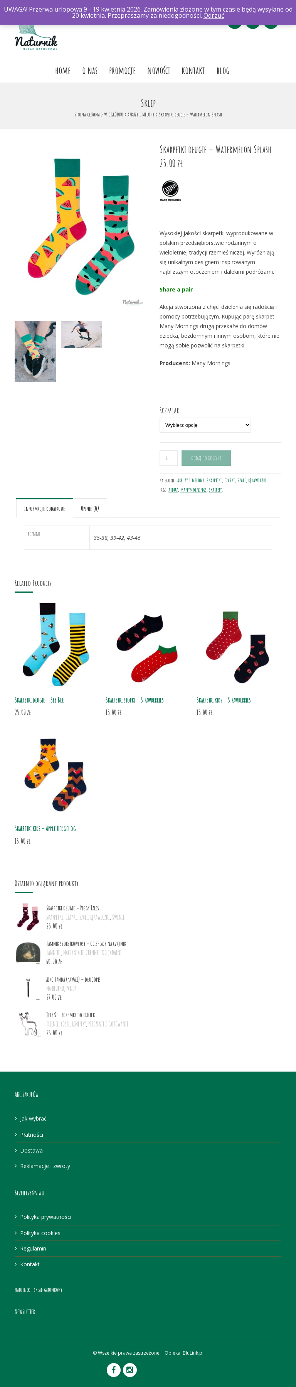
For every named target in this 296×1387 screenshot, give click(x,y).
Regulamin (33, 1248)
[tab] (44, 507)
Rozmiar (169, 410)
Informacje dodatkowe (44, 508)
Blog (223, 70)
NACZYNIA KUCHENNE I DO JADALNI (92, 953)
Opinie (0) (90, 508)
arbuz (173, 489)
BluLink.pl (193, 1353)
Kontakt (193, 70)
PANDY (71, 989)
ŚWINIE (118, 917)
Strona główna (87, 114)
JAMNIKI (53, 953)
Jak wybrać (33, 1118)
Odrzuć (214, 15)
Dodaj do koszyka (206, 458)
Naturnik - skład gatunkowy (38, 1289)
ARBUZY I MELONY (141, 114)
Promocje (122, 70)
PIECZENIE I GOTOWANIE (108, 1024)
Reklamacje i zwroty (45, 1166)
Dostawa (31, 1150)
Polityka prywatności (45, 1216)
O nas (90, 70)
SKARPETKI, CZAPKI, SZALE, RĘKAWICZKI (237, 480)
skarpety (215, 489)
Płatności (31, 1134)
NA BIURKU (55, 989)
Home (63, 70)
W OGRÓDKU (113, 114)
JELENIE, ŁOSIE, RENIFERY (66, 1024)
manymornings (193, 489)
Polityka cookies (40, 1233)
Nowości (158, 70)
